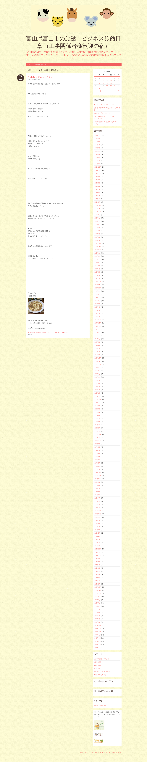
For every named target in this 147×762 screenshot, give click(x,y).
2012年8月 (97, 523)
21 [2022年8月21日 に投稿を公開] (118, 83)
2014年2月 (97, 466)
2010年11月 (97, 590)
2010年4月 (97, 612)
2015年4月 (97, 421)
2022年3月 (97, 157)
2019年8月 (97, 256)
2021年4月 (97, 192)
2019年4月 (97, 269)
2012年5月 (97, 533)
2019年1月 (97, 278)
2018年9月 (97, 291)
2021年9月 (97, 176)
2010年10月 (97, 593)
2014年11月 (97, 437)
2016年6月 (97, 377)
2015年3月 (97, 425)
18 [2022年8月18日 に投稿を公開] (107, 83)
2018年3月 (97, 310)
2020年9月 (97, 215)
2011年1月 (97, 584)
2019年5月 (97, 266)
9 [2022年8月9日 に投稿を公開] (99, 80)
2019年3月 (97, 272)
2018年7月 (97, 297)
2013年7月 (97, 488)
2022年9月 (97, 138)
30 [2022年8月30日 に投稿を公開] (99, 88)
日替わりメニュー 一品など (49, 332)
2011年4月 (97, 574)
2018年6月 (97, 301)
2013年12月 (97, 472)
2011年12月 (97, 549)
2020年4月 (97, 231)
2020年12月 (97, 205)
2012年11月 (97, 514)
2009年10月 (97, 631)
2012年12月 (97, 511)
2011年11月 (97, 552)
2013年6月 (97, 491)
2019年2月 (97, 275)
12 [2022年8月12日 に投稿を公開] (111, 80)
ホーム (28, 65)
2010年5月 (97, 609)
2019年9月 (97, 253)
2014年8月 (97, 447)
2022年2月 (97, 161)
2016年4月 (97, 383)
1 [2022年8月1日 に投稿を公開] (95, 78)
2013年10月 (97, 479)
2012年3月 (97, 539)
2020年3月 (97, 234)
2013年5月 (97, 495)
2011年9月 (97, 558)
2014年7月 (97, 450)
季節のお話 (97, 665)
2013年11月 (97, 476)
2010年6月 (97, 606)
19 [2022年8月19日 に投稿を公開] (111, 83)
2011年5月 (97, 571)
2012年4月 (97, 536)
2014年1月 (97, 469)
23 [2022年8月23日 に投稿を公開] (99, 86)
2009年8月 (97, 638)
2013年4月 (97, 498)
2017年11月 (97, 323)
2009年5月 (97, 647)
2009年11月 (97, 628)
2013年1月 (97, 507)
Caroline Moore (116, 752)
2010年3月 (97, 616)
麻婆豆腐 (30, 334)
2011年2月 (97, 581)
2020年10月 (97, 211)
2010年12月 (97, 587)
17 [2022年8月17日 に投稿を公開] (103, 83)
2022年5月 (97, 151)
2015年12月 (97, 396)
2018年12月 (97, 281)
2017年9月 (97, 329)
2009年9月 (97, 635)
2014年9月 (97, 444)
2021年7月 (97, 183)
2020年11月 (97, 208)
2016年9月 (97, 367)
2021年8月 (97, 180)
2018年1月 (97, 317)
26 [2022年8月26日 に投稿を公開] (111, 86)
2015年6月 (97, 415)
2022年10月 (97, 135)
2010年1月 (97, 622)
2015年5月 (97, 418)
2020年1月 (97, 240)
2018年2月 (97, 313)
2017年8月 (97, 332)
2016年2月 (97, 390)
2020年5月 (97, 227)
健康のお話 (97, 662)
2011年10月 (97, 555)
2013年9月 (97, 482)
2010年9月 (97, 597)
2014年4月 (97, 460)
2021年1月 (97, 202)
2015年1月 (97, 431)
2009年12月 (97, 625)
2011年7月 (97, 565)
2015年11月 (97, 399)
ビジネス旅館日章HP (100, 705)
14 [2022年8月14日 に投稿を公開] (118, 80)
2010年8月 (97, 600)
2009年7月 (97, 641)
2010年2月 (97, 619)
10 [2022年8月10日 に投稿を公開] (103, 80)
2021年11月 (97, 170)
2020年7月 (97, 221)
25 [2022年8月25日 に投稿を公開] (107, 86)
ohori (38, 79)
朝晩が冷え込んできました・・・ (104, 113)
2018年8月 (97, 294)
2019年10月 (97, 250)
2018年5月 (97, 304)
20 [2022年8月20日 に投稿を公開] (114, 83)
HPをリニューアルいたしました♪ (104, 104)
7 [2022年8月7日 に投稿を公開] (118, 78)
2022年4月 (97, 154)
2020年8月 (97, 218)
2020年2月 (97, 237)
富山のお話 (97, 668)
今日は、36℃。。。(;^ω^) (40, 77)
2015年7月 (97, 412)
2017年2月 (97, 351)
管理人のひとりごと (63, 332)
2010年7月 (97, 603)
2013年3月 (97, 501)
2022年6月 (97, 148)
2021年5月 (97, 189)
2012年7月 (97, 526)
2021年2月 (97, 199)
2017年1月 (97, 355)
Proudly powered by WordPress (89, 752)
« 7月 (99, 91)
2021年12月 (97, 167)
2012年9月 (97, 520)
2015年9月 (97, 406)
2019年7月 (97, 259)
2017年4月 (97, 345)
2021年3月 (97, 196)
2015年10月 (97, 402)
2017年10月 (97, 326)
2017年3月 (97, 348)
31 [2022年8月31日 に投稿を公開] (103, 88)
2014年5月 (97, 457)
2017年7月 (97, 336)
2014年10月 (97, 441)
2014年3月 (97, 463)
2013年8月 (97, 485)
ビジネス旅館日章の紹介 (39, 65)
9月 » (118, 91)
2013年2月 (97, 504)
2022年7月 (97, 145)
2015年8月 (97, 409)
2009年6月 (97, 644)
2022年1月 (97, 164)
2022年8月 (97, 141)
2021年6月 (97, 186)
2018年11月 (97, 285)
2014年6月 (97, 453)
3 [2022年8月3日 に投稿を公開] (103, 78)
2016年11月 (97, 361)
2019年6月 (97, 262)
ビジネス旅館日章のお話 (34, 332)
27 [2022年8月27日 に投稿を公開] (114, 86)
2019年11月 (97, 246)
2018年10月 (97, 288)
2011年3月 (97, 577)
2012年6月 (97, 530)
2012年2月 (97, 542)
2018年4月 (97, 307)
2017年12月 (97, 320)
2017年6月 (97, 339)
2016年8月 (97, 371)
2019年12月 (97, 243)
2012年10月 (97, 517)
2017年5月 (97, 342)
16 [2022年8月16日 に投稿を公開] (99, 83)
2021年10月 (97, 173)
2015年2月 (97, 428)
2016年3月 (97, 386)
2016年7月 (97, 374)
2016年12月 (97, 358)
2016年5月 (97, 380)
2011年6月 (97, 568)
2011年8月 (97, 562)
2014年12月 (97, 434)
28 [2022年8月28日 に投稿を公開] (118, 86)
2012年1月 (97, 546)
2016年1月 (97, 393)
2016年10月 (97, 364)
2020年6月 (97, 224)
